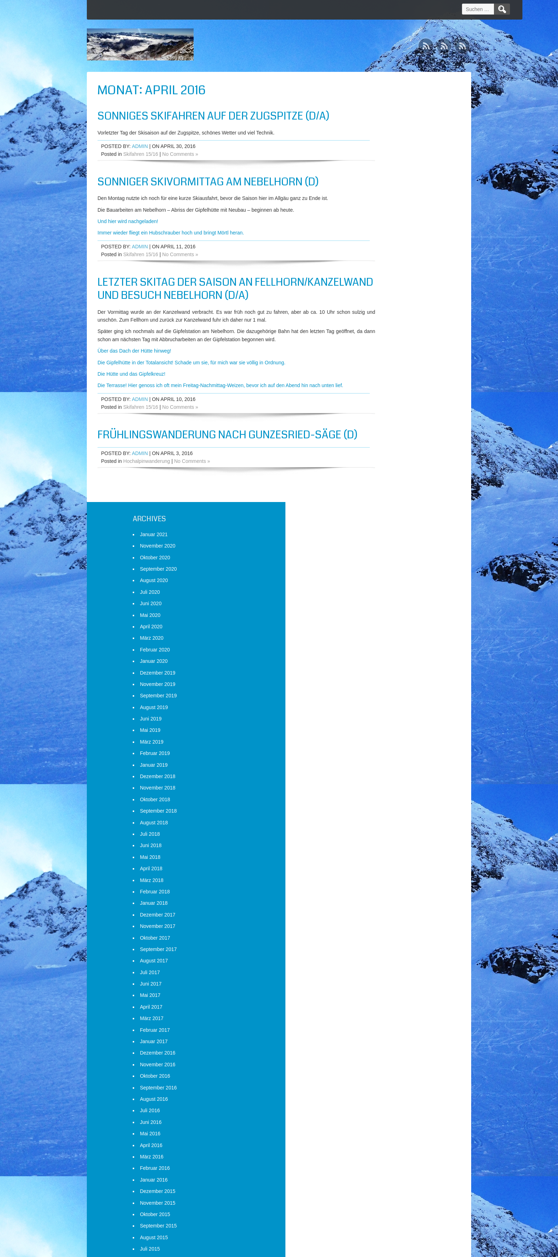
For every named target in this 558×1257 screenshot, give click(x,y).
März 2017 (376, 588)
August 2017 (378, 530)
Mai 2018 (374, 427)
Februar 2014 (379, 1015)
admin (140, 146)
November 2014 (382, 911)
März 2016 (376, 726)
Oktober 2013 (379, 1060)
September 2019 (382, 265)
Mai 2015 (374, 842)
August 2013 (378, 1084)
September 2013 (382, 1072)
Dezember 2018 (382, 346)
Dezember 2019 (382, 242)
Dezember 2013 (382, 1038)
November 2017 (382, 496)
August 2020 (378, 150)
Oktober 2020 (379, 127)
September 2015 (382, 795)
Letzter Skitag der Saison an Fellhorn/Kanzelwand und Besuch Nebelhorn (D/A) (190, 295)
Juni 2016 (375, 692)
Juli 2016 (374, 680)
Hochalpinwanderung (146, 496)
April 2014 (375, 991)
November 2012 (382, 1187)
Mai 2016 (374, 703)
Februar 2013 (379, 1153)
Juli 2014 (374, 957)
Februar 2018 (379, 461)
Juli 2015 (374, 819)
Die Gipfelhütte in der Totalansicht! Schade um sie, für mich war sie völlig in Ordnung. (191, 376)
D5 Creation (340, 1249)
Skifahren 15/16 (140, 154)
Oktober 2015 (379, 784)
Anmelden (375, 1220)
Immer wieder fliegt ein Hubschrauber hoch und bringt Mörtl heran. (171, 233)
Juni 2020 (375, 173)
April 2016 (375, 715)
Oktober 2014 (379, 922)
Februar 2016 (379, 738)
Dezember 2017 (382, 484)
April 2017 (375, 577)
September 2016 (382, 657)
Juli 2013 (374, 1095)
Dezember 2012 (382, 1176)
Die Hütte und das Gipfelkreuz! (131, 387)
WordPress (404, 1249)
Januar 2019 (378, 335)
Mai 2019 (374, 300)
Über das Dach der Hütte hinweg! (134, 364)
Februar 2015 (379, 876)
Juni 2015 (375, 830)
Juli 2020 (374, 162)
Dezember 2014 (382, 899)
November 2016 (382, 634)
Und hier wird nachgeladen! (128, 221)
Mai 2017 (374, 565)
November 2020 (382, 115)
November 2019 (382, 254)
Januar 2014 (378, 1026)
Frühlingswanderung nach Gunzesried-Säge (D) (206, 462)
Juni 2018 (375, 415)
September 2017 (382, 519)
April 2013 (375, 1130)
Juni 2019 (375, 288)
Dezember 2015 (382, 761)
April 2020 (375, 196)
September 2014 (382, 934)
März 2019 (376, 312)
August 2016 (378, 669)
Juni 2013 (375, 1107)
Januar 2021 (378, 104)
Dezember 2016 (382, 623)
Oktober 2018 (379, 369)
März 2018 (376, 450)
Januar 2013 (378, 1164)
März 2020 (376, 208)
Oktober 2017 (379, 508)
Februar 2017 (379, 600)
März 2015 (376, 865)
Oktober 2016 (379, 646)
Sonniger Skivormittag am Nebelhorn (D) (208, 181)
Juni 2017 (375, 553)
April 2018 (375, 438)
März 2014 (376, 1003)
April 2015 (375, 853)
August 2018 (378, 392)
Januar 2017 (378, 611)
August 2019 (378, 277)
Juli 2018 (374, 404)
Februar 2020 (379, 219)
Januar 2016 (378, 749)
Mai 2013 (374, 1118)
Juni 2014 (375, 968)
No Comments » (180, 154)
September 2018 (382, 381)
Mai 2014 (374, 980)
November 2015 (382, 773)
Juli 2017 (374, 542)
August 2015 (378, 807)
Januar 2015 (378, 888)
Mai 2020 (374, 185)
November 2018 (382, 358)
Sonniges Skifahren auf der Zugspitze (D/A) (214, 116)
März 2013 (376, 1141)
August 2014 (378, 946)
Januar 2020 (378, 231)
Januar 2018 (378, 473)
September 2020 (382, 139)
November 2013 (382, 1049)
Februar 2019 (379, 323)
